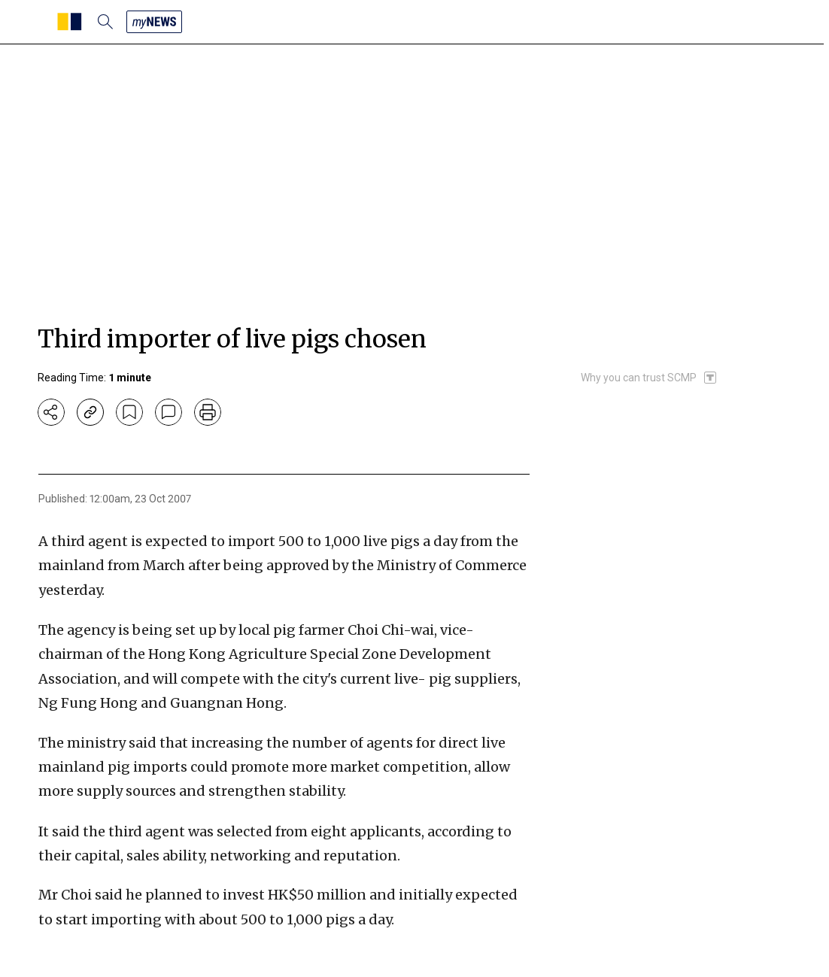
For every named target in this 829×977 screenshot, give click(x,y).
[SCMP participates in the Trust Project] (649, 378)
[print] (207, 412)
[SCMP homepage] (69, 22)
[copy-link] (90, 412)
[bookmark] (129, 412)
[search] (105, 22)
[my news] (154, 22)
